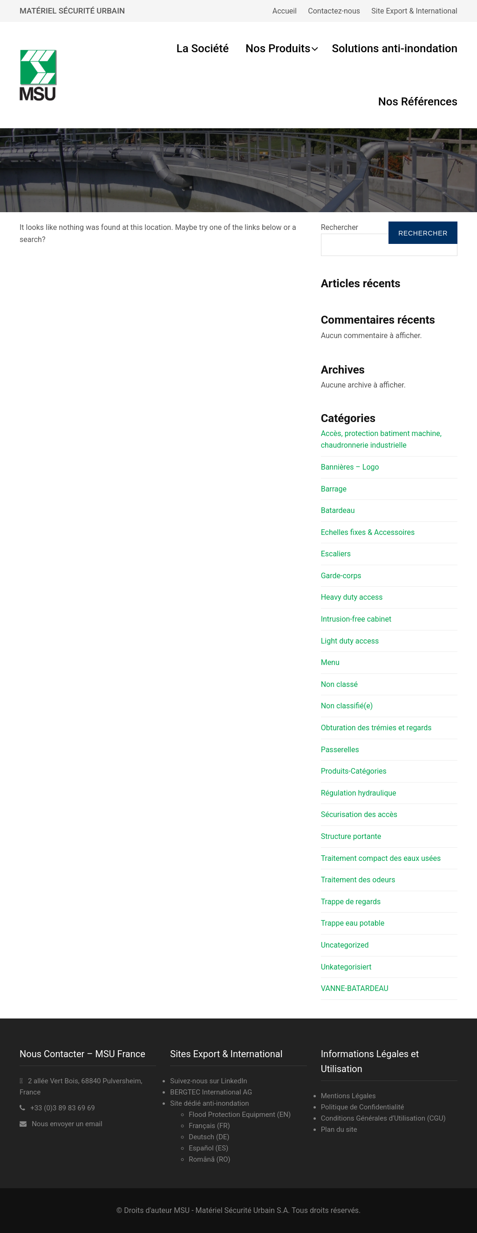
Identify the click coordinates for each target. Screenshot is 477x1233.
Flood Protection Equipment (232, 1114)
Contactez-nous (334, 11)
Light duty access (350, 641)
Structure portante (351, 836)
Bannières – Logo (350, 467)
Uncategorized (345, 945)
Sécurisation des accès (359, 814)
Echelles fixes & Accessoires (368, 532)
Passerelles (340, 749)
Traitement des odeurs (358, 879)
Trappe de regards (351, 901)
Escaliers (336, 553)
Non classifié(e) (347, 705)
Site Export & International (414, 11)
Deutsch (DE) (209, 1137)
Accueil (285, 11)
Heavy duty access (352, 597)
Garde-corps (341, 575)
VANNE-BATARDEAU (354, 988)
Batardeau (338, 510)
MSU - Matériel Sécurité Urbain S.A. (232, 1210)
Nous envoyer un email (67, 1124)
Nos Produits (277, 48)
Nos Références (417, 101)
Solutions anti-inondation (394, 48)
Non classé (339, 684)
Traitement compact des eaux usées (381, 858)
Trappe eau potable (353, 923)
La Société (203, 48)
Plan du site (339, 1129)
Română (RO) (209, 1159)
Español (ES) (208, 1148)
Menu (330, 662)
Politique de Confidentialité (362, 1107)
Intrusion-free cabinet (356, 619)
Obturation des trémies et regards (376, 727)
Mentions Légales (348, 1096)
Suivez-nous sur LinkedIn (208, 1081)
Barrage (334, 489)
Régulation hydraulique (358, 793)
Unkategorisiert (346, 967)
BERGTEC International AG (211, 1092)
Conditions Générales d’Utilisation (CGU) (383, 1118)
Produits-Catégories (354, 771)
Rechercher (339, 227)
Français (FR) (209, 1126)
